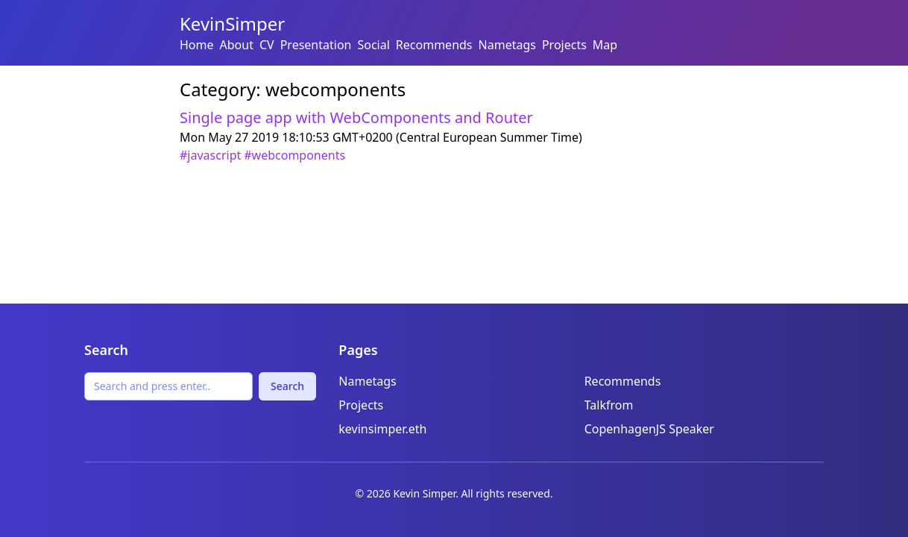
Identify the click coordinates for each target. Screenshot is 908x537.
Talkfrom (609, 405)
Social (373, 45)
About (236, 45)
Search (287, 386)
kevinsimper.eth (382, 429)
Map (605, 45)
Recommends (434, 45)
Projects (564, 45)
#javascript (210, 155)
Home (197, 45)
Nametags (507, 45)
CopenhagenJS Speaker (649, 429)
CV (266, 45)
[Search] (168, 386)
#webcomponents (294, 155)
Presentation (316, 45)
